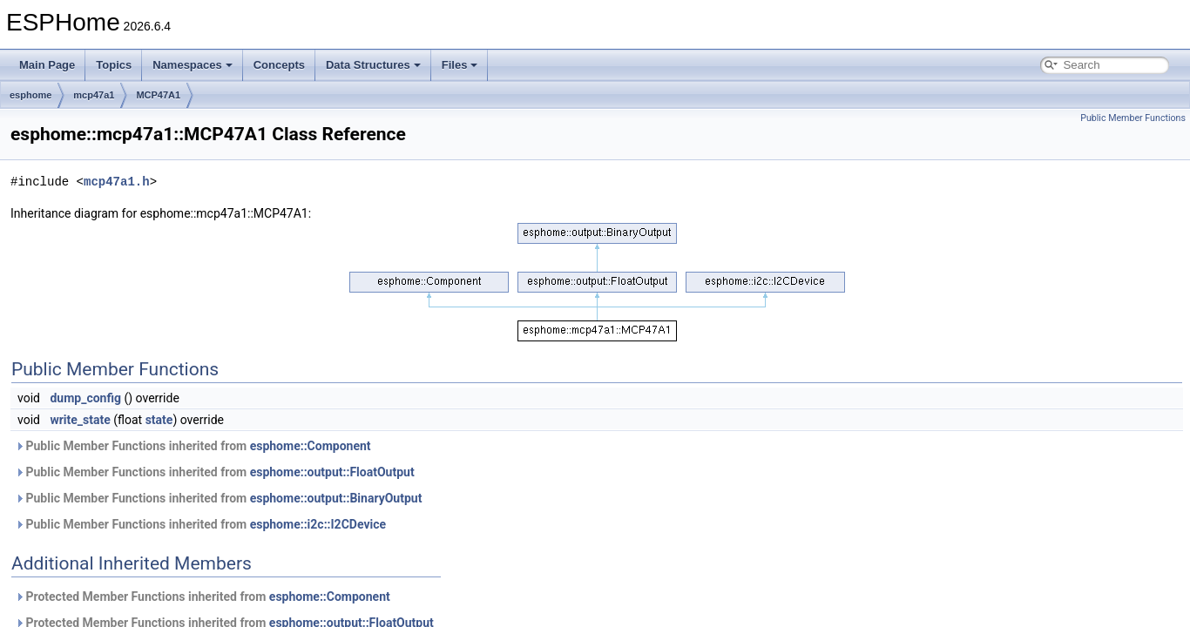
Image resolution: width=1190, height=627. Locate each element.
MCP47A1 (158, 95)
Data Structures (373, 64)
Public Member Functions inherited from (193, 446)
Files (460, 64)
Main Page (47, 64)
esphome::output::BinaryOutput (336, 498)
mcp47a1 (93, 95)
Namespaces (192, 64)
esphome (30, 95)
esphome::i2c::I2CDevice (318, 524)
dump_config (85, 398)
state (159, 420)
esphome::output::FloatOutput (332, 472)
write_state (80, 420)
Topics (114, 64)
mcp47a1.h (117, 181)
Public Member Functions (1133, 118)
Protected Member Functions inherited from (202, 596)
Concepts (279, 64)
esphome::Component (310, 446)
